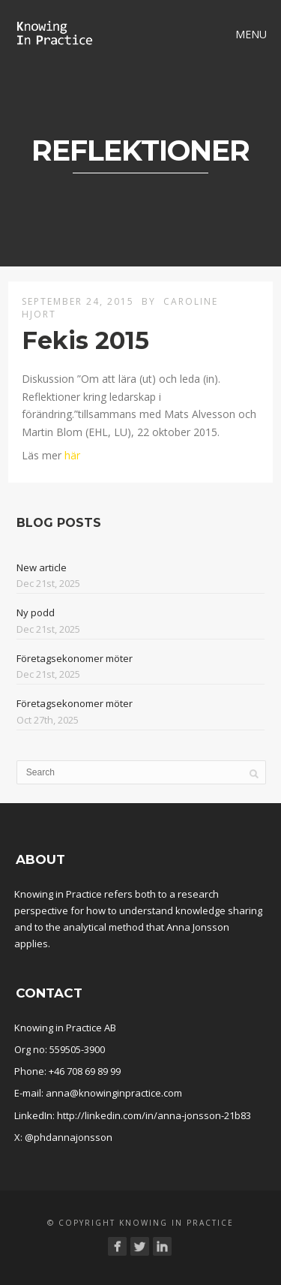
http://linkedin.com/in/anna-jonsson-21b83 (154, 1115)
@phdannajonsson (68, 1137)
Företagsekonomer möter (74, 658)
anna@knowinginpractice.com (114, 1093)
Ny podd (35, 612)
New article (41, 567)
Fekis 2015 (85, 340)
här (72, 455)
